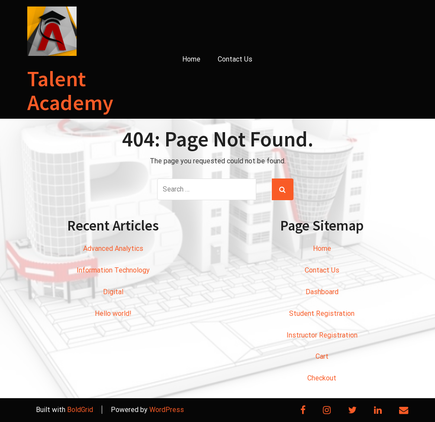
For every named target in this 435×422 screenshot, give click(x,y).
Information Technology (113, 270)
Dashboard (322, 292)
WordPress (166, 410)
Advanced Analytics (113, 248)
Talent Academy (70, 90)
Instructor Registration (322, 335)
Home (191, 59)
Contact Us (235, 59)
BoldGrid (80, 410)
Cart (322, 356)
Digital (113, 292)
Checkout (321, 378)
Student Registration (321, 313)
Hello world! (113, 313)
